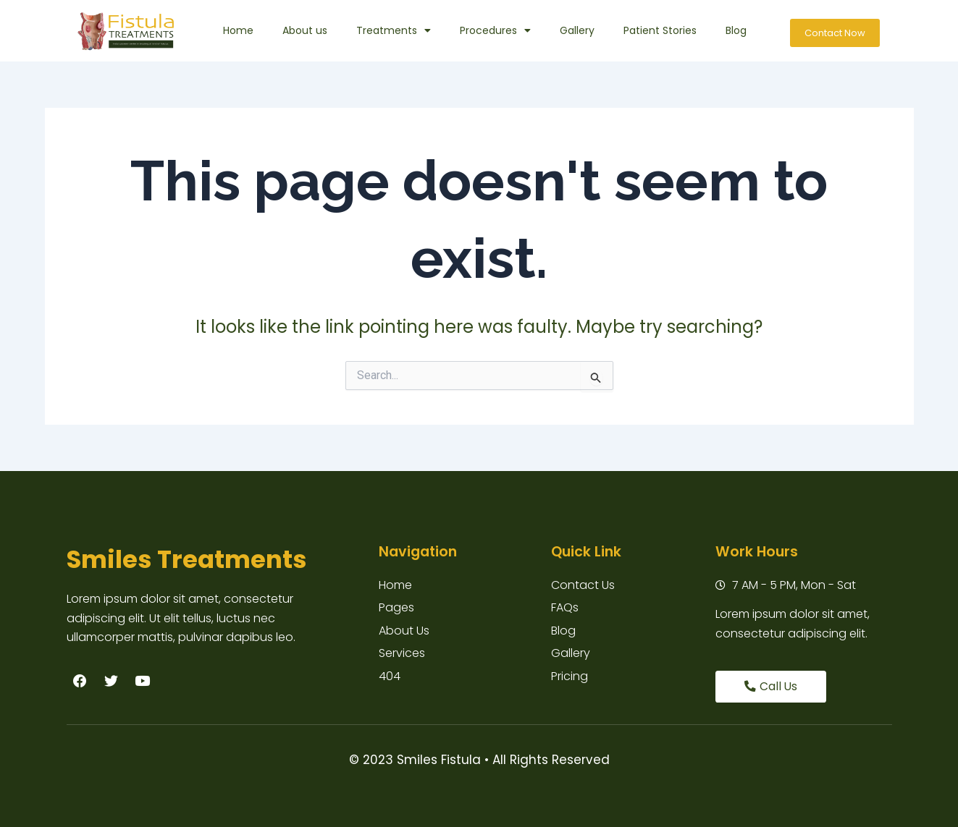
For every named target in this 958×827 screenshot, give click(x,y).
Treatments (393, 30)
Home (238, 30)
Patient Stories (660, 30)
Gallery (577, 30)
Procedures (495, 30)
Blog (736, 30)
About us (304, 30)
